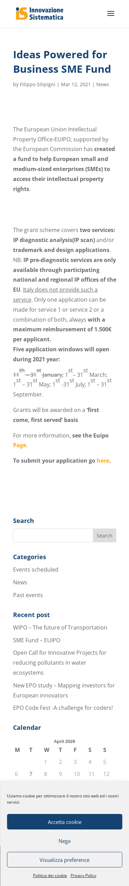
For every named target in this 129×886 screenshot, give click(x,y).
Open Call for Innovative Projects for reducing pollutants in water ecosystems (60, 662)
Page (19, 445)
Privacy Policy (83, 875)
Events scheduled (35, 569)
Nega (64, 840)
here (103, 460)
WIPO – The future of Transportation (60, 627)
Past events (28, 595)
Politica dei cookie (50, 875)
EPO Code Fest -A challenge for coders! (63, 708)
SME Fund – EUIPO (36, 640)
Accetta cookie (65, 821)
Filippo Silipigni (37, 84)
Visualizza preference (64, 859)
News (102, 84)
